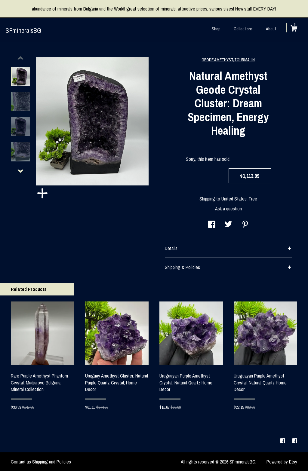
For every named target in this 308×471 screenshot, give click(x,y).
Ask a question (228, 208)
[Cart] (294, 29)
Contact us (21, 461)
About (271, 29)
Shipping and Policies (51, 461)
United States (234, 198)
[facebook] (283, 441)
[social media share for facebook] (211, 225)
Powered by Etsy (281, 461)
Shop (216, 29)
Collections (243, 29)
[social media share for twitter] (228, 225)
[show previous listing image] (20, 58)
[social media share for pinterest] (245, 225)
